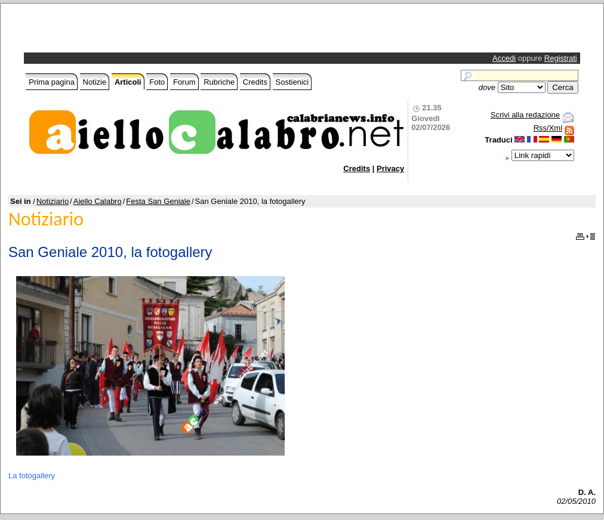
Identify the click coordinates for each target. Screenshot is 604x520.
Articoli (128, 82)
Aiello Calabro (97, 201)
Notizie (95, 82)
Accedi (504, 58)
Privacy (390, 168)
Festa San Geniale (158, 201)
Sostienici (292, 82)
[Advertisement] (166, 31)
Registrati (560, 58)
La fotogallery (31, 475)
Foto (157, 82)
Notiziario (52, 201)
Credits (255, 82)
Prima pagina (52, 82)
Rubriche (219, 82)
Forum (184, 82)
